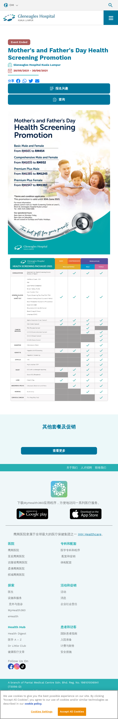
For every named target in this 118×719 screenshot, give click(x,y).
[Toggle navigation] (111, 17)
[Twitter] (31, 81)
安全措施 (66, 651)
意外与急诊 (15, 604)
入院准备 (66, 639)
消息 (63, 597)
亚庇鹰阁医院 (16, 556)
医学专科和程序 (70, 550)
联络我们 (100, 467)
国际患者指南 (69, 633)
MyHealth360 (17, 610)
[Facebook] (18, 81)
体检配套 (66, 562)
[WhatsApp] (24, 81)
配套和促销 (68, 556)
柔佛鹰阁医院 (16, 568)
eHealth (13, 616)
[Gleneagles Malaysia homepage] (29, 17)
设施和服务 (15, 597)
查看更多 (59, 451)
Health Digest (17, 633)
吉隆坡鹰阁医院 (17, 562)
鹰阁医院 (13, 550)
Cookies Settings (41, 712)
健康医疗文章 (16, 651)
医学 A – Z (15, 639)
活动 (63, 591)
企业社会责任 (69, 604)
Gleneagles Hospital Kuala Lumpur (37, 64)
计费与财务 (67, 645)
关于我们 (72, 467)
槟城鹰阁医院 (16, 574)
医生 (10, 591)
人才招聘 (86, 467)
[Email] (37, 81)
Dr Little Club (17, 645)
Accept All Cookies (72, 712)
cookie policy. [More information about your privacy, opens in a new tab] (33, 703)
